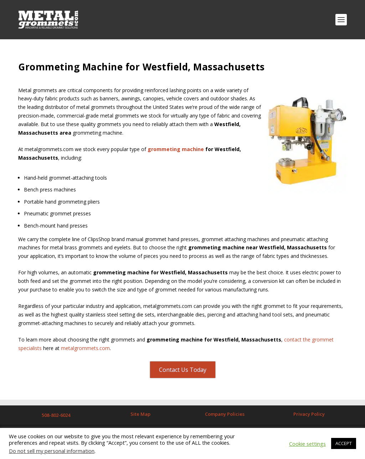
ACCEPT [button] (343, 443)
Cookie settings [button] (307, 443)
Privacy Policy (309, 414)
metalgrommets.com (85, 348)
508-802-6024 (56, 415)
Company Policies (225, 414)
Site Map (140, 414)
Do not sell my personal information (51, 450)
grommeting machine (176, 149)
